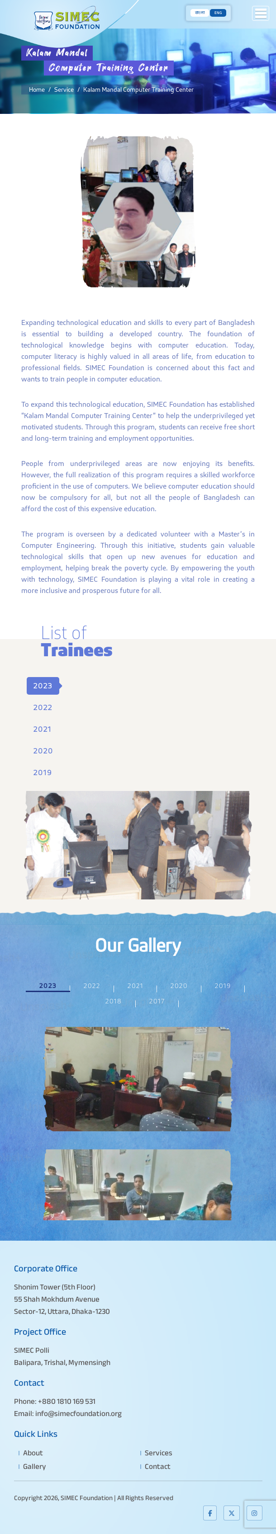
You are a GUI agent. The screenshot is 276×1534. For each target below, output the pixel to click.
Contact (158, 1466)
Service (64, 89)
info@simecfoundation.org (78, 1414)
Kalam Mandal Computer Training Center (138, 89)
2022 (42, 707)
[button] (260, 13)
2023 (42, 686)
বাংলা (200, 13)
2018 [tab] (113, 1001)
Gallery (34, 1466)
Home (37, 89)
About (33, 1453)
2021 (42, 729)
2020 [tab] (179, 985)
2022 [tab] (92, 985)
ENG (218, 13)
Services (158, 1453)
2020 (43, 751)
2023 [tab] (48, 985)
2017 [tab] (157, 1001)
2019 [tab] (223, 985)
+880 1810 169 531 (66, 1401)
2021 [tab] (135, 985)
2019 (42, 772)
